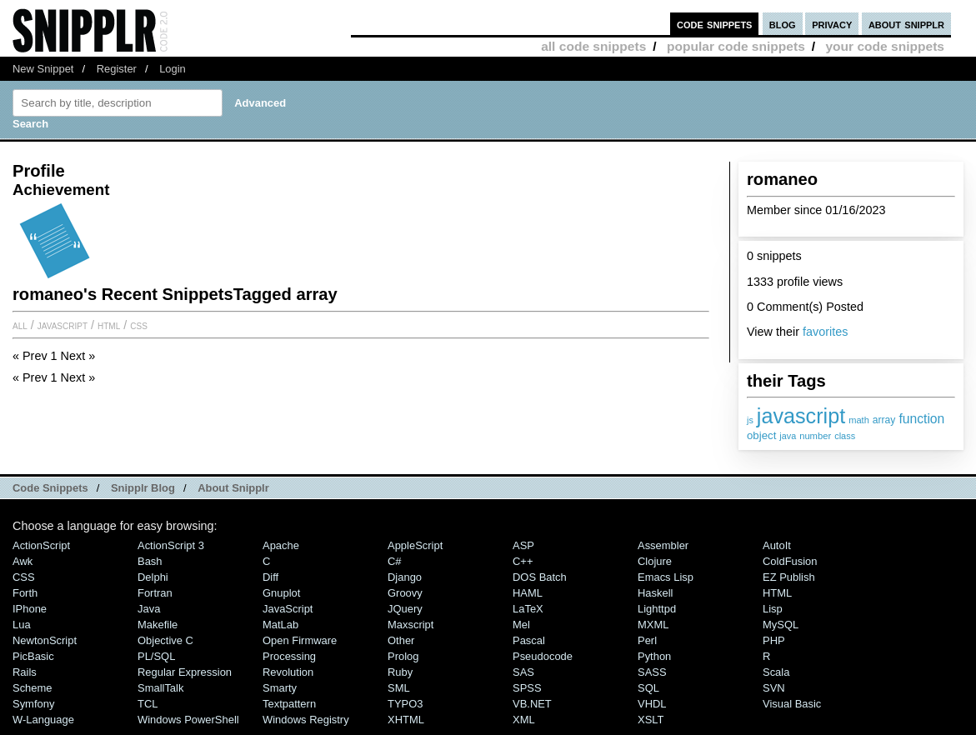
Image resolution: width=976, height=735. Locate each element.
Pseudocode (543, 656)
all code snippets (593, 46)
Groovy (405, 593)
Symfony (33, 704)
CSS (139, 325)
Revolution (288, 672)
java (787, 436)
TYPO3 (405, 704)
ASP (523, 545)
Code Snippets (50, 488)
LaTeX (528, 608)
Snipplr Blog (143, 488)
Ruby (400, 672)
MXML (653, 624)
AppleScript (415, 545)
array (884, 420)
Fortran (155, 593)
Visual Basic (792, 704)
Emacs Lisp (665, 577)
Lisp (773, 608)
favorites (825, 331)
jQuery (405, 608)
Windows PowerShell (188, 719)
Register (117, 68)
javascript (801, 416)
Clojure (655, 561)
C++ (523, 561)
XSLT (650, 719)
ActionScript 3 (171, 545)
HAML (528, 593)
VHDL (652, 704)
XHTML (406, 719)
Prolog (403, 656)
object (761, 435)
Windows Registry (306, 719)
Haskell (655, 593)
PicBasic (33, 656)
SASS (652, 672)
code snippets (715, 24)
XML (524, 719)
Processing (289, 656)
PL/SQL (156, 656)
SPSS (527, 688)
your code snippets (884, 46)
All (20, 325)
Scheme (33, 688)
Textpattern (289, 704)
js (750, 420)
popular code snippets (736, 46)
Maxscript (410, 624)
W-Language (43, 719)
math (858, 420)
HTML (109, 325)
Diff (270, 577)
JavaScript (63, 325)
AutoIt (777, 545)
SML (399, 688)
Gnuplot (281, 593)
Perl (647, 640)
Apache (281, 545)
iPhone (30, 608)
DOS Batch (540, 577)
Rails (25, 672)
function (921, 419)
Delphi (153, 577)
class (844, 436)
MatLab (280, 624)
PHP (774, 640)
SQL (648, 688)
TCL (148, 704)
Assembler (663, 545)
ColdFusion (790, 561)
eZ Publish (789, 577)
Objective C (165, 640)
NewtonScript (45, 640)
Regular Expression (185, 672)
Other (401, 640)
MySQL (780, 624)
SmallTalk (160, 688)
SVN (774, 688)
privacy (832, 24)
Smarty (280, 688)
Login (172, 68)
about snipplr (906, 24)
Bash (150, 561)
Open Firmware (300, 640)
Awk (23, 561)
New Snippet (43, 68)
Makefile (158, 624)
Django (405, 577)
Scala (776, 672)
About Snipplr (233, 488)
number (815, 436)
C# (395, 561)
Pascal (529, 640)
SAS (523, 672)
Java (149, 608)
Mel (521, 624)
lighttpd (657, 608)
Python (654, 656)
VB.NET (532, 704)
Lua (22, 624)
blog (782, 24)
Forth (25, 593)
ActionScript (41, 545)
